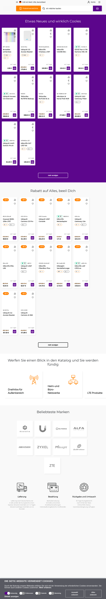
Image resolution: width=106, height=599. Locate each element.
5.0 (77, 47)
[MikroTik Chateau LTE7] (45, 40)
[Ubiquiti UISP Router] (27, 256)
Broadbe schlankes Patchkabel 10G (9, 51)
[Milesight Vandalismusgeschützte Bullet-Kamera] (63, 256)
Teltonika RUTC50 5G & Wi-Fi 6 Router (45, 98)
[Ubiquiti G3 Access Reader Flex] (27, 35)
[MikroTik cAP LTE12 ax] (81, 256)
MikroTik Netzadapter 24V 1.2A (62, 221)
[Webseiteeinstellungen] (30, 2)
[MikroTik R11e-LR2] (9, 256)
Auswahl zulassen (74, 593)
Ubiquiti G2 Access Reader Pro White (9, 315)
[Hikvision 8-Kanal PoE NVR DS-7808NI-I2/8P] (63, 87)
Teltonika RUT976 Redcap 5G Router (27, 98)
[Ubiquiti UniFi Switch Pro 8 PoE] (9, 134)
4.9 (59, 216)
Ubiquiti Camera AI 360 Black (27, 315)
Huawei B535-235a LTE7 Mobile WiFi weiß (8, 222)
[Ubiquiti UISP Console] (45, 209)
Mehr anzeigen (53, 175)
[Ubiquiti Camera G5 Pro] (27, 209)
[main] (10, 8)
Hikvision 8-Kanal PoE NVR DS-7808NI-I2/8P (63, 98)
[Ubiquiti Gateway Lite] (81, 209)
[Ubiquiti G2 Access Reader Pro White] (9, 303)
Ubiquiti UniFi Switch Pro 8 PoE (8, 145)
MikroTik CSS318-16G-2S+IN (61, 51)
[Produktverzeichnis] (28, 8)
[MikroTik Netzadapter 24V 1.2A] (63, 209)
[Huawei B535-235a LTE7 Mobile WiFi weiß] (9, 209)
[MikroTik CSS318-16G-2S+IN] (63, 40)
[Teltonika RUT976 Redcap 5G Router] (27, 87)
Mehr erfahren (45, 588)
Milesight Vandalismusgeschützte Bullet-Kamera (63, 269)
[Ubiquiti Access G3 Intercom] (9, 87)
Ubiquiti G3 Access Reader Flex (27, 51)
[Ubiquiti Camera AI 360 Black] (27, 303)
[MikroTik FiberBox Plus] (45, 256)
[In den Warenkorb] (14, 68)
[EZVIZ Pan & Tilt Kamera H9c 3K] (81, 40)
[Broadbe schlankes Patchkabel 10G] (9, 35)
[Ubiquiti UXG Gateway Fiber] (81, 87)
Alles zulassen (93, 593)
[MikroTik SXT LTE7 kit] (27, 134)
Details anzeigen (12, 596)
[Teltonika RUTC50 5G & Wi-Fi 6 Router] (45, 87)
